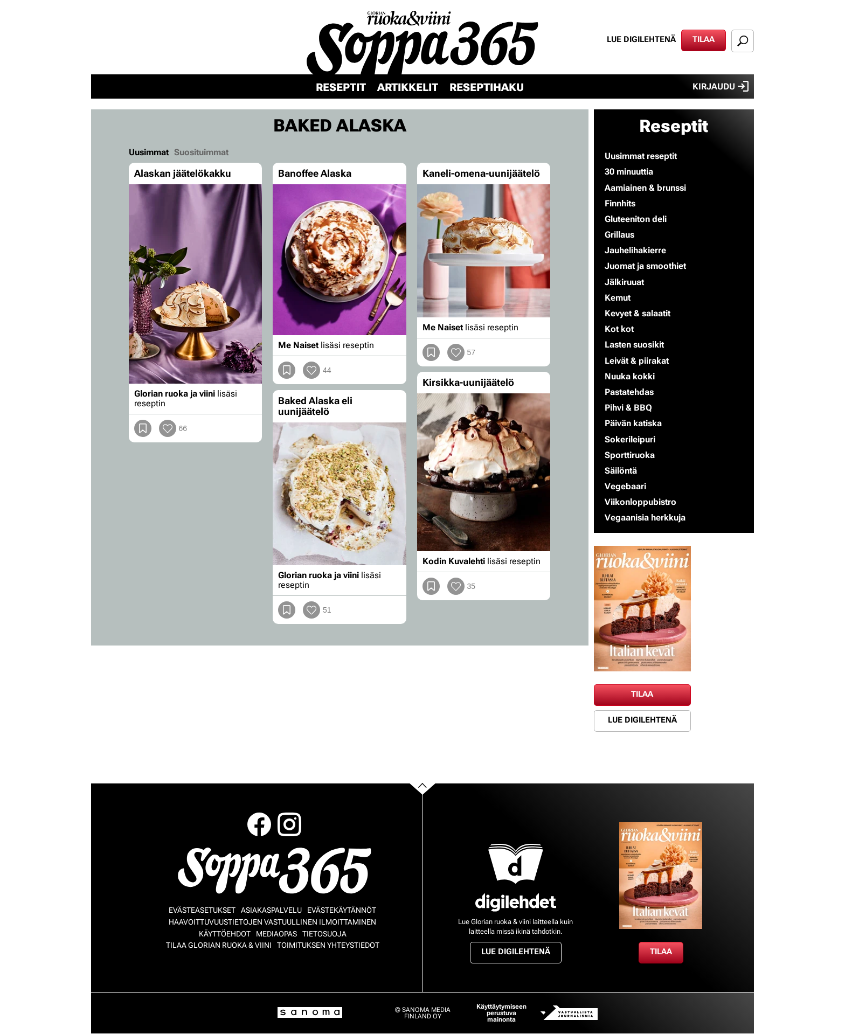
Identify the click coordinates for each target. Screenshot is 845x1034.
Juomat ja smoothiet (645, 266)
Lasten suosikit (634, 344)
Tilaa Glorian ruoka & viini (219, 945)
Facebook (259, 824)
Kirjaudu (720, 86)
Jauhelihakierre (635, 250)
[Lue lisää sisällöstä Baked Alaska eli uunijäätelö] (339, 494)
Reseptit (341, 87)
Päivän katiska (633, 423)
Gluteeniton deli (636, 219)
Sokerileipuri (630, 439)
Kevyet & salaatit (637, 313)
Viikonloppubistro (640, 502)
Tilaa (703, 39)
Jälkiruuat (624, 282)
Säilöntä (621, 471)
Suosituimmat (201, 152)
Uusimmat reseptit (641, 156)
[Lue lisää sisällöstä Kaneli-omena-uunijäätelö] (483, 250)
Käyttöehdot (225, 933)
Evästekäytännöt (341, 910)
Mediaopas (276, 933)
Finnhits (620, 203)
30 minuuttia (629, 171)
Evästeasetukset (202, 910)
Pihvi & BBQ (628, 408)
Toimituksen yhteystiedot (328, 945)
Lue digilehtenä (641, 39)
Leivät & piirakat (637, 361)
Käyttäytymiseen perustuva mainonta (501, 1013)
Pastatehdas (629, 392)
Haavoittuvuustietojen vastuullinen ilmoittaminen (272, 922)
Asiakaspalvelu (271, 910)
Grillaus (619, 235)
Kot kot (619, 329)
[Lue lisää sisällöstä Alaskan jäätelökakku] (195, 284)
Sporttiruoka (630, 455)
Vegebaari (625, 486)
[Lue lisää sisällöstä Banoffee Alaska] (339, 260)
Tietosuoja (324, 933)
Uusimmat (149, 152)
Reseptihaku (486, 87)
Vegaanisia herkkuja (645, 517)
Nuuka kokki (630, 376)
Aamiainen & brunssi (645, 188)
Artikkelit (407, 87)
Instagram (289, 824)
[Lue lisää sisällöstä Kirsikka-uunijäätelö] (483, 472)
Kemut (618, 298)
